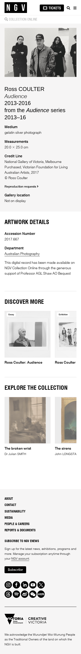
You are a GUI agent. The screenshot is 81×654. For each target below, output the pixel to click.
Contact (10, 505)
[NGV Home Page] (16, 8)
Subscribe (15, 569)
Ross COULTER (24, 89)
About (9, 498)
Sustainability (15, 511)
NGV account (20, 558)
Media (9, 517)
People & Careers (17, 524)
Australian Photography (22, 254)
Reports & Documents (20, 530)
